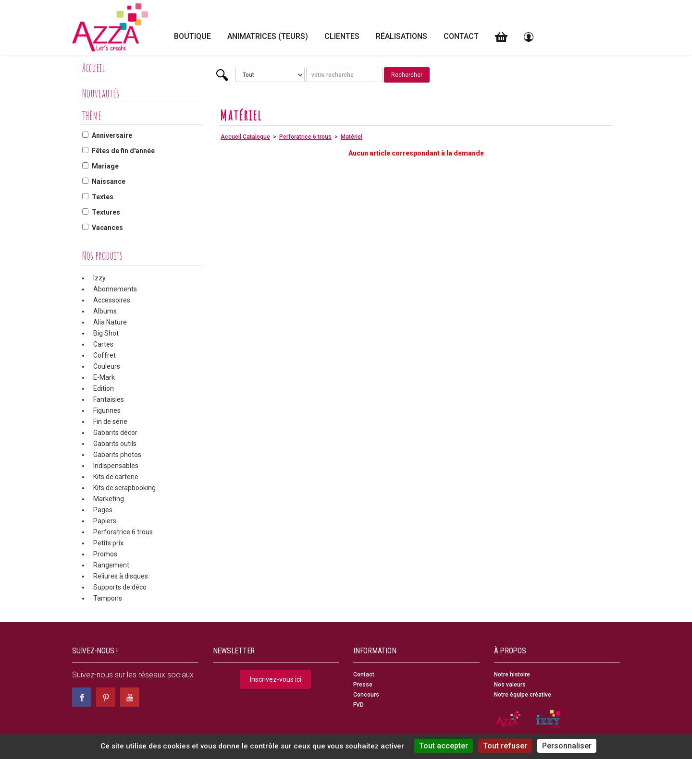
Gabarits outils (114, 443)
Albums (105, 311)
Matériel (351, 136)
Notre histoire (512, 674)
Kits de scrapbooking (124, 488)
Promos (105, 554)
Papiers (104, 521)
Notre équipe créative (522, 694)
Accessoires (111, 300)
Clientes (341, 36)
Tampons (107, 598)
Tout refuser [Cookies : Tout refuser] (505, 745)
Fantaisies (108, 399)
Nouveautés (100, 93)
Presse (362, 684)
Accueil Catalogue (245, 136)
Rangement (111, 565)
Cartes (103, 344)
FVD (358, 704)
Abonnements (115, 289)
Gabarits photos (117, 454)
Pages (102, 510)
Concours (366, 694)
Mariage (105, 166)
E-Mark (104, 377)
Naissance (108, 181)
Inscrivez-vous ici (275, 679)
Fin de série (110, 421)
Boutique (192, 36)
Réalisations (401, 36)
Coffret (104, 355)
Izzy (99, 278)
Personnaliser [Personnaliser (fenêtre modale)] (567, 745)
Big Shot (106, 333)
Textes (102, 197)
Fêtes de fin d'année (123, 151)
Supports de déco (120, 587)
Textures (106, 212)
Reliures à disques (120, 576)
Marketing (108, 499)
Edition (103, 388)
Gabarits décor (115, 432)
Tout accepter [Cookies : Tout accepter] (443, 745)
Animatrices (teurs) (267, 36)
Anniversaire (112, 135)
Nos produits (102, 255)
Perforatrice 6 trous (123, 532)
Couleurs (106, 366)
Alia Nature (110, 322)
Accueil (93, 67)
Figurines (107, 410)
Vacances (107, 227)
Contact (461, 36)
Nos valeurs (510, 684)
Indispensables (115, 466)
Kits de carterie (115, 477)
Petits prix (108, 543)
